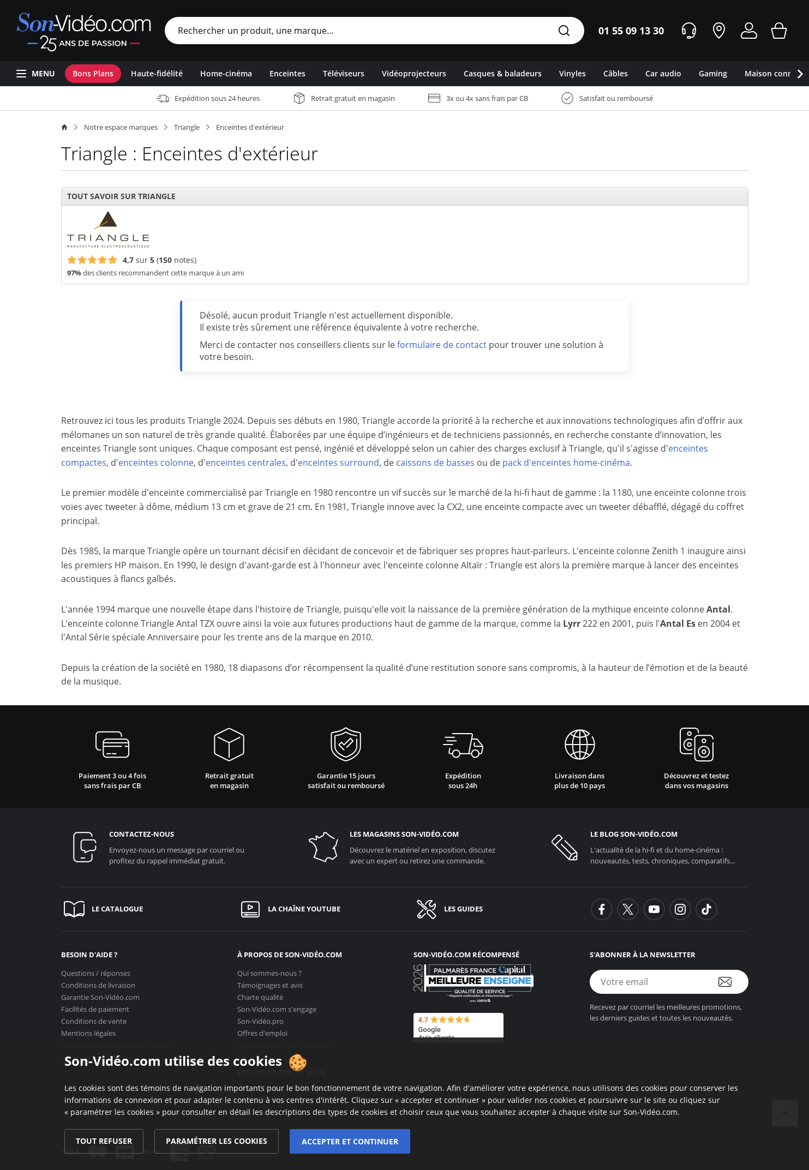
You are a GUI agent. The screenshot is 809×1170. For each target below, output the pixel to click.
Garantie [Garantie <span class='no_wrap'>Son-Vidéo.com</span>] (100, 994)
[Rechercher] (564, 31)
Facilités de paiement (95, 1006)
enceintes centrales (246, 463)
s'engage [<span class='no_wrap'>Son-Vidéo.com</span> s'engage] (276, 1006)
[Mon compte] (749, 30)
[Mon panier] (779, 30)
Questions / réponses (95, 970)
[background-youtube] (654, 909)
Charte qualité (260, 994)
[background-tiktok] (706, 909)
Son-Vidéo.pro (260, 1018)
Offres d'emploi (262, 1030)
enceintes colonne (156, 463)
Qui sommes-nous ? (269, 970)
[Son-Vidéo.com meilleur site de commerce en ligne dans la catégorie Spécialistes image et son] (474, 983)
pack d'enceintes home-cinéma (566, 463)
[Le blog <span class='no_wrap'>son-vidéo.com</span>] (645, 847)
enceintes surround (338, 463)
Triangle (187, 127)
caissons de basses (435, 463)
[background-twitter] (628, 909)
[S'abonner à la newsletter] (732, 982)
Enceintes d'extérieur (250, 127)
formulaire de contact (442, 345)
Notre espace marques (121, 127)
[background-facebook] (602, 909)
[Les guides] (493, 909)
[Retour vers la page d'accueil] (83, 30)
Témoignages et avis (270, 982)
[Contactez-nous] (164, 847)
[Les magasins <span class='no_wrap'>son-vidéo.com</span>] (404, 847)
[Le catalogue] (140, 909)
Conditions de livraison (98, 982)
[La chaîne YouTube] (316, 909)
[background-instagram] (680, 909)
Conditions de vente (94, 1018)
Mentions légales (88, 1030)
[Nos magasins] (719, 30)
